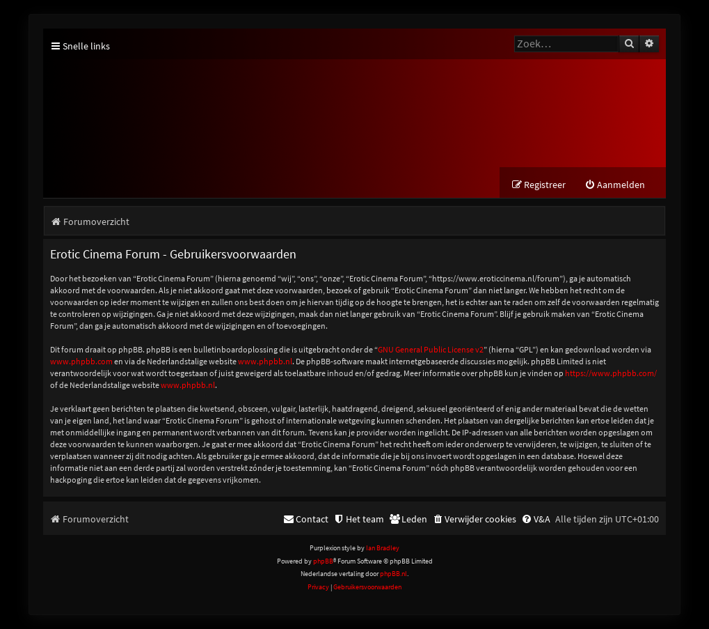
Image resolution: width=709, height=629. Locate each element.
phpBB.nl (393, 573)
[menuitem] (614, 185)
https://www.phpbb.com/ (611, 373)
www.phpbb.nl (265, 361)
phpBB (323, 561)
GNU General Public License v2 (431, 349)
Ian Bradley (382, 548)
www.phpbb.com (81, 361)
